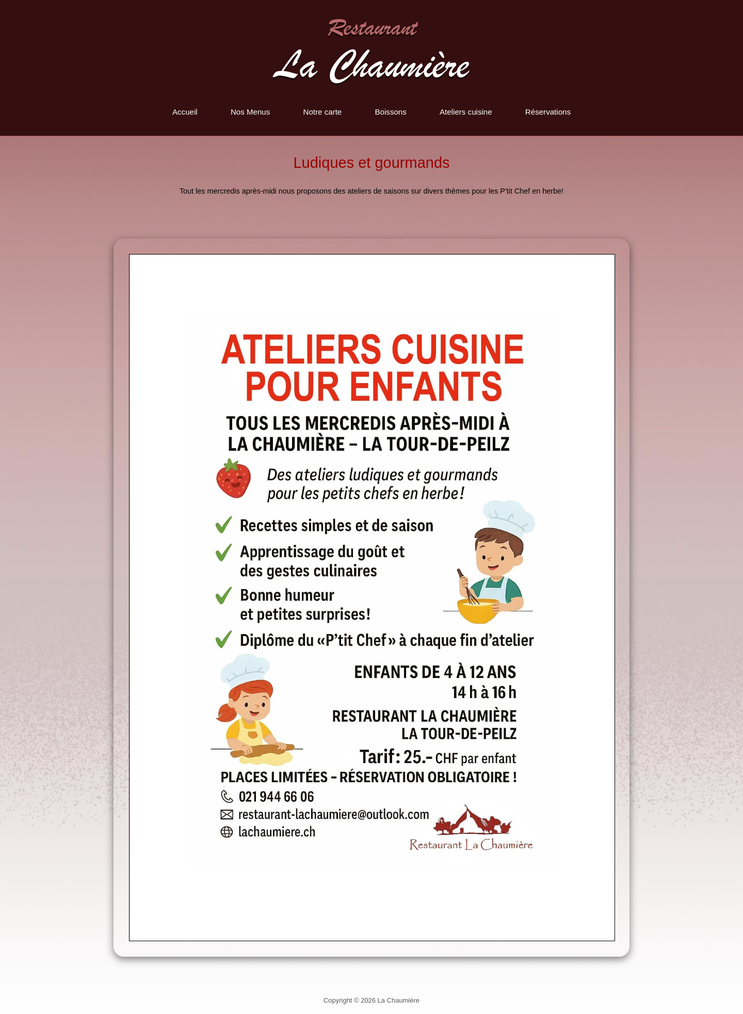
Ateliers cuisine (466, 111)
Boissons (390, 111)
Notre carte (322, 111)
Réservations (548, 111)
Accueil (185, 111)
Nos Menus (250, 111)
